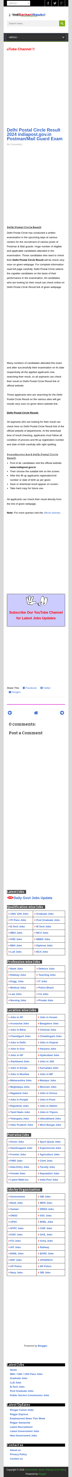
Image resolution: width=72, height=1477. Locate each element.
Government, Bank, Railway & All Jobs (44, 1469)
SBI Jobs (45, 1196)
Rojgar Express (19, 1414)
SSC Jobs (46, 1215)
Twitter (46, 687)
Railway (44, 1247)
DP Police (45, 1266)
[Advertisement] (36, 88)
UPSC (13, 1221)
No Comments (14, 144)
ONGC (14, 1215)
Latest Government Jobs (24, 1431)
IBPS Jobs (46, 1202)
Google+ (15, 692)
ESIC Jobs (16, 1234)
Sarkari (14, 1209)
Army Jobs (46, 1240)
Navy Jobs (16, 1272)
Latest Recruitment (21, 1427)
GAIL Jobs (46, 1234)
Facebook (30, 687)
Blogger (42, 1345)
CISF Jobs (46, 1228)
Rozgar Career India (22, 1409)
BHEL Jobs (46, 1221)
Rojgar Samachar (20, 1422)
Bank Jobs (16, 1202)
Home (13, 1369)
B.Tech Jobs (17, 1386)
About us (15, 1450)
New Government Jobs (23, 1435)
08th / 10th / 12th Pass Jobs (26, 1374)
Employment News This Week (27, 1418)
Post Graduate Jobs (22, 1391)
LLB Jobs (15, 1382)
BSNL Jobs (16, 1253)
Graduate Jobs (18, 1378)
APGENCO (46, 1260)
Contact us (16, 1458)
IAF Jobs (15, 1247)
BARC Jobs (47, 1253)
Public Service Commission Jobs (29, 1395)
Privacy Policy (18, 1454)
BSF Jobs (16, 1260)
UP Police (16, 1266)
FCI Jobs (15, 1240)
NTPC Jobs (16, 1228)
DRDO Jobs (47, 1209)
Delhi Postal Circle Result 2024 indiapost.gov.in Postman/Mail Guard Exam (35, 134)
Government (17, 1196)
